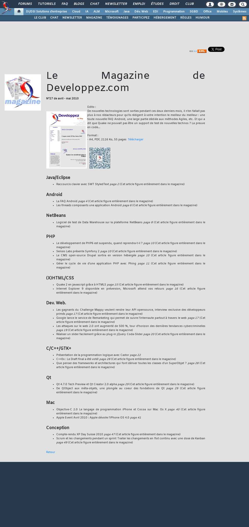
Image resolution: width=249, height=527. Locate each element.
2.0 (195, 51)
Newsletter (115, 4)
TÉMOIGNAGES (117, 18)
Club (189, 4)
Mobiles (222, 11)
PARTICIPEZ (140, 18)
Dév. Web (141, 11)
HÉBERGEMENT (165, 18)
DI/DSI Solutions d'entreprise (46, 11)
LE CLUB (40, 18)
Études (157, 4)
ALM (96, 11)
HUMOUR (203, 18)
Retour (50, 452)
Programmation (174, 11)
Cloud (76, 11)
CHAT (54, 18)
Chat (94, 4)
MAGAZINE (94, 18)
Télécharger (135, 139)
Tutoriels (46, 4)
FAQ (64, 4)
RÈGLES (185, 18)
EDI (155, 11)
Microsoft (111, 11)
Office (207, 11)
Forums (25, 4)
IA (86, 11)
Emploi (138, 4)
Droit (174, 4)
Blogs (78, 4)
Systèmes (239, 11)
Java (126, 11)
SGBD (194, 11)
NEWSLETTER (72, 18)
